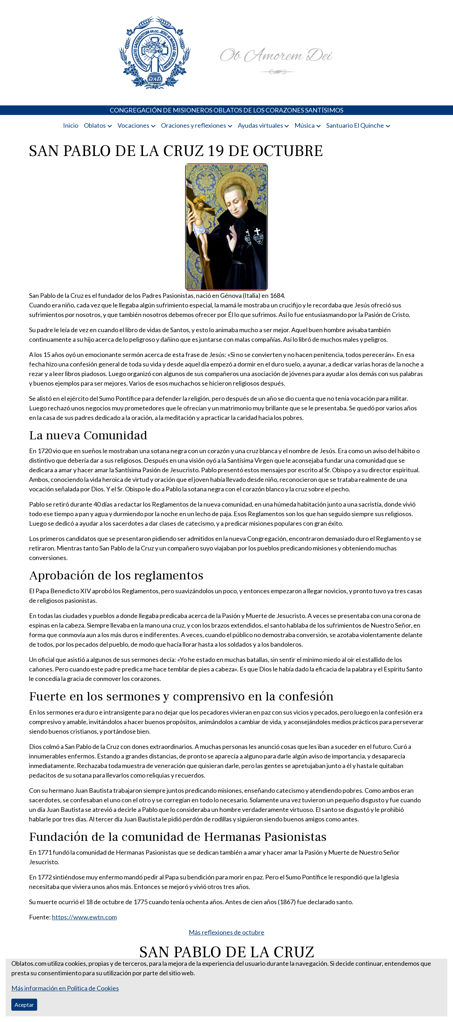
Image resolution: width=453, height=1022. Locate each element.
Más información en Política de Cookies (65, 988)
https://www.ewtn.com (84, 917)
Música (304, 125)
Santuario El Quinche (355, 125)
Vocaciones (133, 125)
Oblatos (95, 125)
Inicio (70, 125)
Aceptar (24, 1004)
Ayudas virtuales (260, 125)
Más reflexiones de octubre (226, 932)
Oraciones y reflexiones (193, 125)
